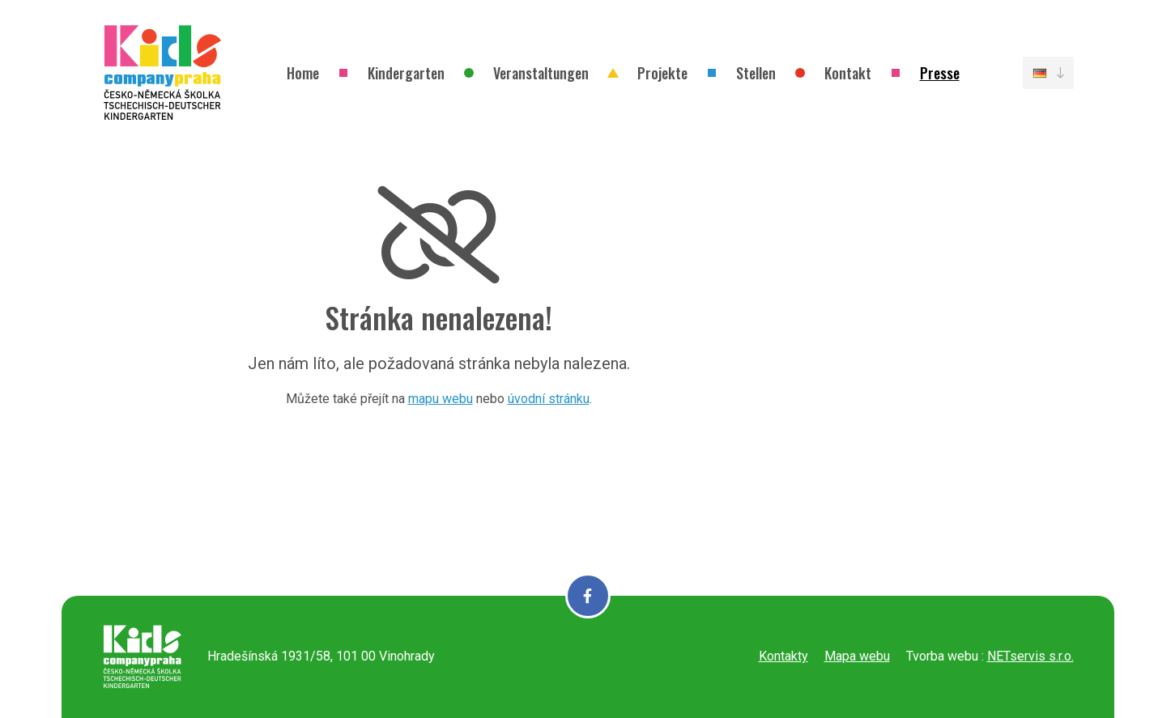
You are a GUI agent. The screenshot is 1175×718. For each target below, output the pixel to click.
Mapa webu (857, 656)
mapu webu (440, 398)
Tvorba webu (942, 656)
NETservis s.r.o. (1030, 656)
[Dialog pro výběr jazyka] (1048, 73)
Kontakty (783, 656)
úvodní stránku (549, 398)
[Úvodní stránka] (163, 72)
